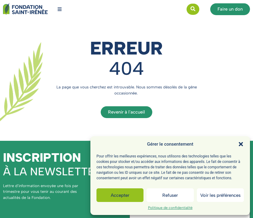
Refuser (170, 195)
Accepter (120, 195)
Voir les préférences (220, 195)
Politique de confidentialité (170, 208)
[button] (241, 144)
